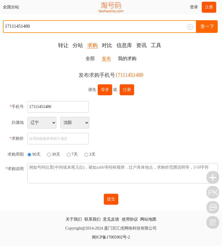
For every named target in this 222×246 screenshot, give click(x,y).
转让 (63, 45)
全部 (90, 58)
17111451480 (129, 75)
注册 (209, 7)
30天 (56, 154)
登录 (194, 7)
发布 (106, 58)
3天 (92, 154)
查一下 (207, 26)
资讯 (141, 45)
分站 (78, 45)
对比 (107, 45)
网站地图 (148, 219)
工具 (156, 45)
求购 (92, 45)
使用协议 (130, 219)
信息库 (124, 45)
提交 (111, 199)
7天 (75, 154)
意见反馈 (111, 219)
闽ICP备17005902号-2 (111, 237)
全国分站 (11, 7)
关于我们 (74, 219)
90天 (36, 154)
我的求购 (127, 58)
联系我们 (92, 219)
